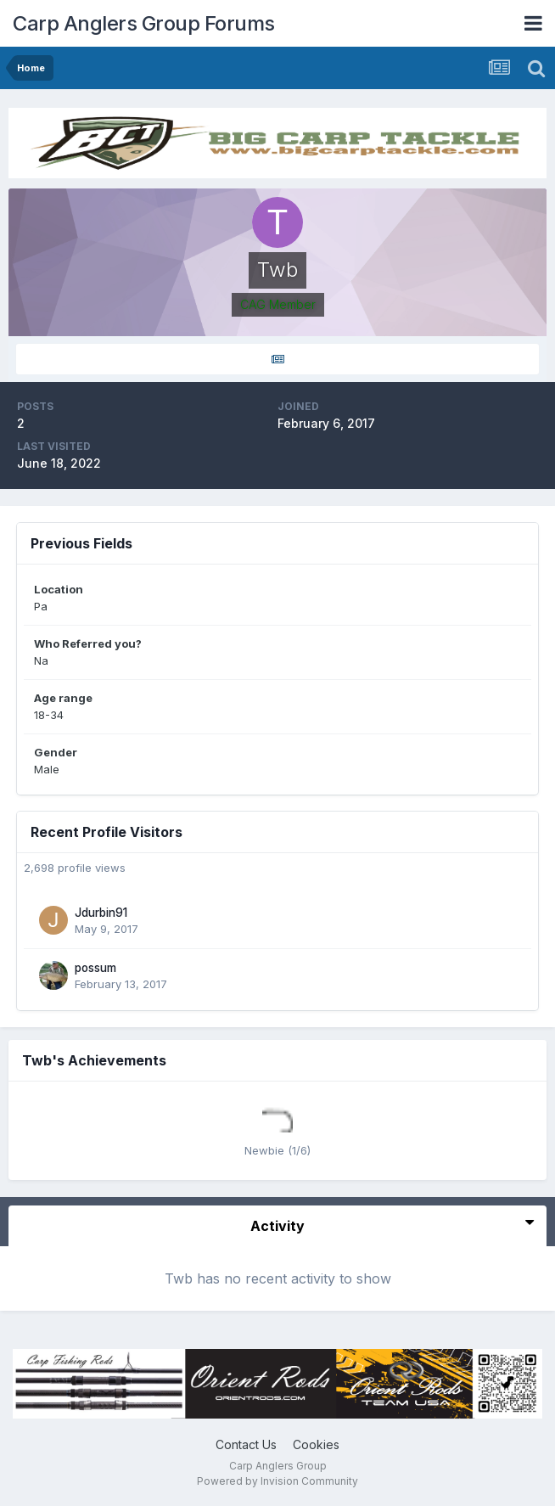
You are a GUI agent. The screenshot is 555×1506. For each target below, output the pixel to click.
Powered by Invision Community (277, 1481)
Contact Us (246, 1444)
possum (95, 968)
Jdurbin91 (101, 912)
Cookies (316, 1444)
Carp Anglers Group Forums (144, 23)
